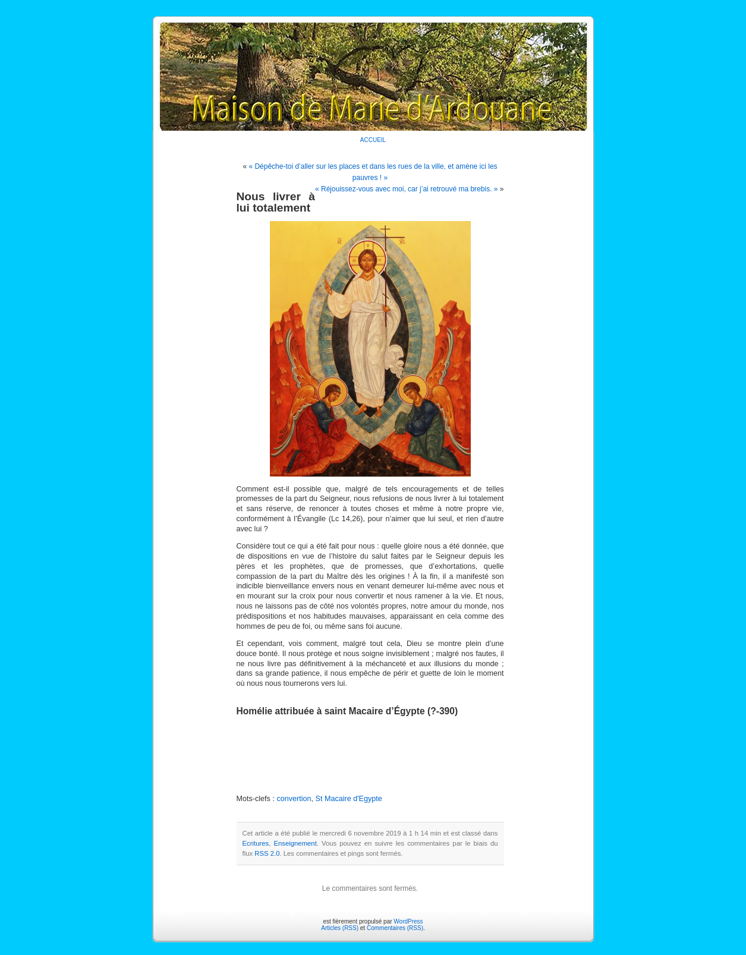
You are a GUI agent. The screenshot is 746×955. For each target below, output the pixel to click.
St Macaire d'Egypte (349, 799)
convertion (293, 799)
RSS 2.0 (266, 853)
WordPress (408, 921)
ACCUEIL (373, 140)
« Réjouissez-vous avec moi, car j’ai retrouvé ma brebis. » (406, 189)
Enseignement (294, 843)
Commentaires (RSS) (395, 928)
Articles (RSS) (339, 928)
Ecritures (256, 843)
